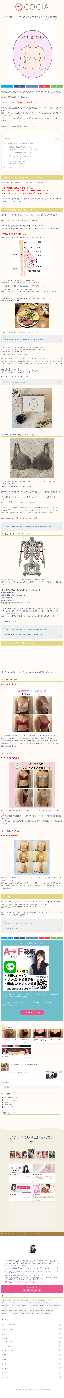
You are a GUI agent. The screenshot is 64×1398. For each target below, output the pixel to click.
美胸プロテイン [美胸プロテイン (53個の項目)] (16, 1313)
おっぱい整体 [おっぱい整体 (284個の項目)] (16, 1300)
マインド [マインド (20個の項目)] (50, 1305)
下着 (33, 1355)
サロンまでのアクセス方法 (11, 1107)
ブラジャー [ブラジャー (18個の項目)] (25, 1305)
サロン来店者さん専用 (33, 1325)
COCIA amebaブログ (11, 928)
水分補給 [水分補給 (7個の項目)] (21, 1310)
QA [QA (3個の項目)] (10, 1300)
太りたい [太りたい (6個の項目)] (41, 1308)
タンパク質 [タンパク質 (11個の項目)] (34, 1302)
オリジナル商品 (34, 1342)
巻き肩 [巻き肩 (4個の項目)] (55, 1308)
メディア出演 (34, 1344)
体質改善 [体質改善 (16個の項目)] (10, 1308)
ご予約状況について (9, 1102)
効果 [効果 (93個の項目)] (21, 1308)
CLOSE (57, 138)
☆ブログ (33, 1377)
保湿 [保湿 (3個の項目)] (16, 1308)
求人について (34, 1346)
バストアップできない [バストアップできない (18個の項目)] (52, 1302)
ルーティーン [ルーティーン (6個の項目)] (58, 1305)
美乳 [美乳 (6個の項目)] (38, 1310)
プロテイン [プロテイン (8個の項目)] (43, 1305)
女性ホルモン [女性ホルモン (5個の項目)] (48, 1308)
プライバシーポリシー (27, 1386)
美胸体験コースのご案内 (10, 1100)
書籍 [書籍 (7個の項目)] (11, 1310)
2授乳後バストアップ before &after (19, 156)
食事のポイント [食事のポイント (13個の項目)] (40, 1313)
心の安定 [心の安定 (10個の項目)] (5, 1310)
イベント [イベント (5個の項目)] (49, 1300)
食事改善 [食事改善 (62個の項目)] (48, 1313)
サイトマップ (38, 1386)
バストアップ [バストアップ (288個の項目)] (41, 1302)
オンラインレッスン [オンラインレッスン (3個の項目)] (7, 1302)
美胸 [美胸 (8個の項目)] (43, 1310)
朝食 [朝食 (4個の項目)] (16, 1310)
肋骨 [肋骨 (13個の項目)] (23, 1313)
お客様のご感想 (8, 1104)
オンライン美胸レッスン (33, 1329)
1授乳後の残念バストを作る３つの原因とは (22, 143)
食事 (33, 1359)
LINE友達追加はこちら (32, 1012)
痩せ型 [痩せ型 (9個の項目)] (33, 1310)
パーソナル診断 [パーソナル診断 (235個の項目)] (17, 1305)
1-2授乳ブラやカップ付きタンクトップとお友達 (23, 149)
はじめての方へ (33, 1334)
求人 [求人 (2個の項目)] (27, 1310)
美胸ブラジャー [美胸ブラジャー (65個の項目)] (6, 1313)
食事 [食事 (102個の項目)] (33, 1313)
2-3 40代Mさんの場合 (16, 164)
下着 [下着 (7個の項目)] (4, 1308)
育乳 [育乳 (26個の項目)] (28, 1313)
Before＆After (5, 13)
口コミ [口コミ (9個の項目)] (34, 1308)
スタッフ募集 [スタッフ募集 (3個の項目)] (25, 1302)
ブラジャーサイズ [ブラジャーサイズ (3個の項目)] (34, 1305)
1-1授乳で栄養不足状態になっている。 (20, 147)
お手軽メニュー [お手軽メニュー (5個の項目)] (25, 1300)
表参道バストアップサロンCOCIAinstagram (18, 923)
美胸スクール (33, 1368)
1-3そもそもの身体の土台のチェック (20, 152)
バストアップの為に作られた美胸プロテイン (18, 382)
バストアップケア (33, 1350)
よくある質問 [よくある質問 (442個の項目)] (42, 1300)
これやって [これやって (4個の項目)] (34, 1300)
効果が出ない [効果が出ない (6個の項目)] (27, 1308)
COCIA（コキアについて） (11, 1097)
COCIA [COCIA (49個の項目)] (4, 1300)
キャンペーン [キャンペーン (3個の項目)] (17, 1302)
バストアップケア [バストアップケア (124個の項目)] (6, 1305)
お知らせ (33, 1338)
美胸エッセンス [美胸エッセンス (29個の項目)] (50, 1310)
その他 (33, 1373)
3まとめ (10, 167)
